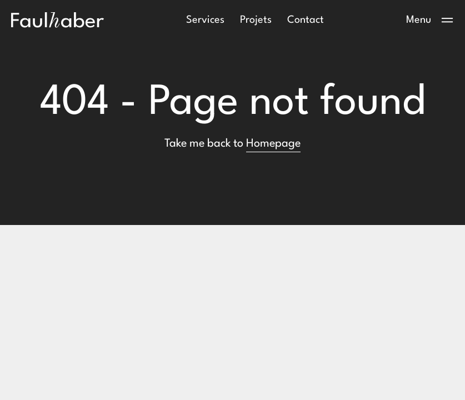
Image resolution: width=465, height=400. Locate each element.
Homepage (273, 143)
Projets (256, 20)
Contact (305, 20)
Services (205, 20)
